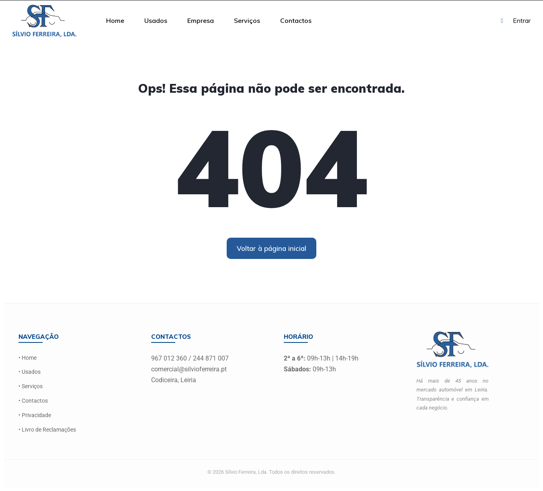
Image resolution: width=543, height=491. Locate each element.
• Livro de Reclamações (47, 428)
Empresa (200, 20)
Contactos (295, 20)
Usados (155, 20)
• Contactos (33, 400)
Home (115, 20)
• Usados (29, 372)
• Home (27, 357)
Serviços (247, 20)
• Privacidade (34, 414)
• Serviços (30, 386)
